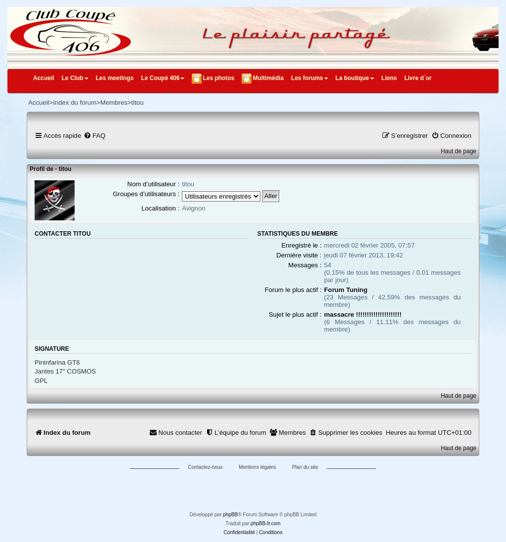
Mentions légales (257, 467)
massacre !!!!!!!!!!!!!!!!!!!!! (363, 314)
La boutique (355, 78)
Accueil (43, 78)
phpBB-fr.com (266, 523)
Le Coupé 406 (162, 78)
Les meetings (115, 78)
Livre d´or (417, 78)
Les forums (309, 78)
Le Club (75, 78)
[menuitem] (94, 135)
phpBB (230, 514)
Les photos (218, 78)
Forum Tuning (346, 289)
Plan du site (305, 467)
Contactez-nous (205, 467)
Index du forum (74, 102)
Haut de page (458, 151)
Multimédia (268, 78)
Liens (389, 78)
